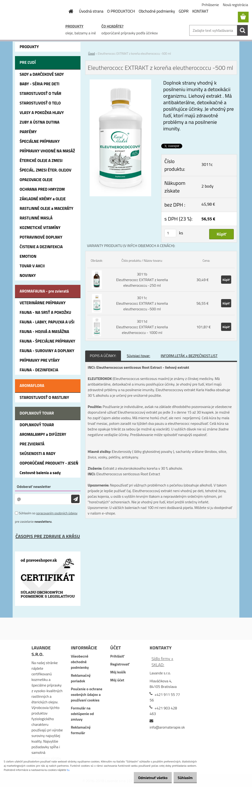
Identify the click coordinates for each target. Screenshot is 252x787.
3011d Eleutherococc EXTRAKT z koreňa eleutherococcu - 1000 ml (142, 326)
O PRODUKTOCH (121, 11)
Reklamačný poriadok (81, 678)
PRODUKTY (74, 26)
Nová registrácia (235, 4)
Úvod (91, 53)
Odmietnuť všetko (147, 777)
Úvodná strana (91, 11)
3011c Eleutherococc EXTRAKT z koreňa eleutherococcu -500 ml (142, 303)
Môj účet (117, 680)
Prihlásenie (210, 4)
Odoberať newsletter (34, 486)
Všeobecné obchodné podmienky (80, 661)
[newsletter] (75, 499)
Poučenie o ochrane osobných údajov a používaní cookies (86, 694)
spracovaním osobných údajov (56, 513)
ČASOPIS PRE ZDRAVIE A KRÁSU (47, 536)
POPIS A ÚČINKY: (103, 355)
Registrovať (119, 664)
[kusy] (170, 233)
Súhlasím (183, 777)
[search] (242, 30)
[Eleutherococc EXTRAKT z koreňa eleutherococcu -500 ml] (120, 82)
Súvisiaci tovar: (138, 355)
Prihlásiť (117, 656)
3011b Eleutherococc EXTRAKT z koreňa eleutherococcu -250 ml (142, 279)
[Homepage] (68, 11)
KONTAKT (200, 11)
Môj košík (118, 672)
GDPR (184, 11)
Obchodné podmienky (157, 11)
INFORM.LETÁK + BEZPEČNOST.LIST (189, 355)
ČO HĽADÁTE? (112, 26)
